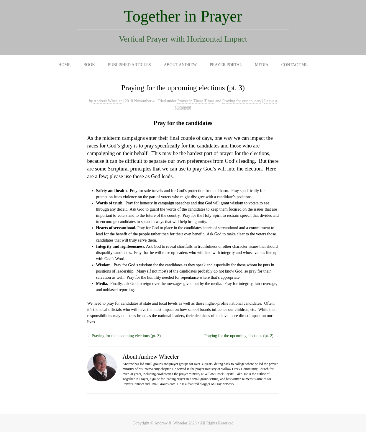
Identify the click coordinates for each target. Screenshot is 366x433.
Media (261, 65)
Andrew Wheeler (107, 101)
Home (64, 65)
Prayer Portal (226, 65)
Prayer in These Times (195, 101)
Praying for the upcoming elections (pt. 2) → (241, 336)
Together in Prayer (183, 16)
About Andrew (180, 65)
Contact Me (294, 65)
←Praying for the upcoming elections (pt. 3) (124, 336)
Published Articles (129, 65)
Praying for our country (241, 101)
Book (89, 65)
